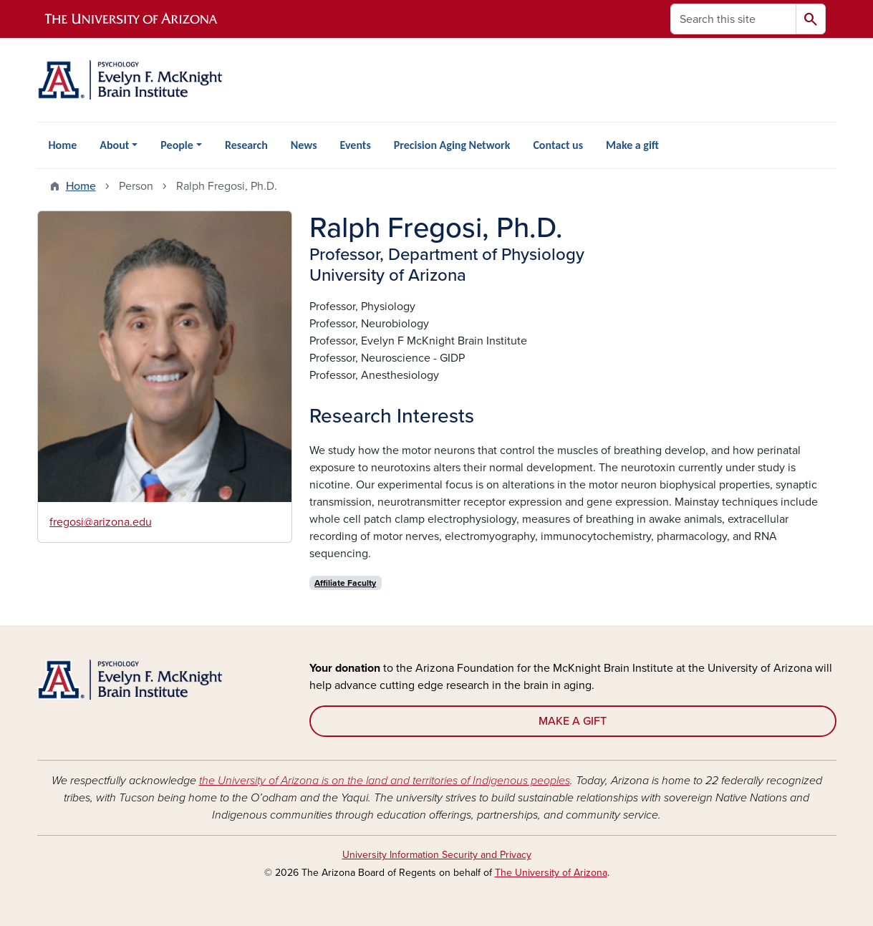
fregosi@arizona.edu (100, 522)
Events (355, 145)
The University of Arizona (551, 873)
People (176, 145)
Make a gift (632, 145)
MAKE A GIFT (573, 721)
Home (63, 145)
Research (246, 145)
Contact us (558, 145)
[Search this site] (733, 19)
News (304, 145)
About (114, 145)
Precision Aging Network (452, 145)
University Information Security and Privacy (436, 855)
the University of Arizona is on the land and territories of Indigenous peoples (384, 780)
